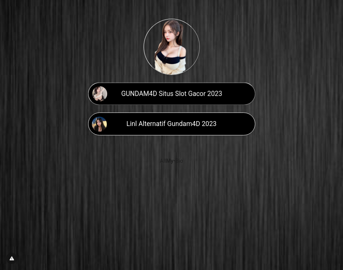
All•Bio (171, 161)
